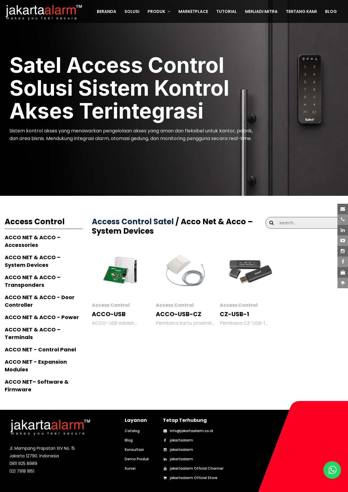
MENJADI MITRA (261, 11)
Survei (130, 468)
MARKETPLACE (193, 11)
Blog (129, 440)
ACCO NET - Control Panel (40, 349)
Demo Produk (137, 459)
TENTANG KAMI (301, 11)
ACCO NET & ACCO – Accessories (32, 241)
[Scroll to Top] (342, 283)
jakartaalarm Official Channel (193, 468)
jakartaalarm (178, 440)
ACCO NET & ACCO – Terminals (32, 333)
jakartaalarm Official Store (190, 478)
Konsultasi (134, 449)
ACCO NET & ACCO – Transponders (32, 281)
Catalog (132, 431)
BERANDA (106, 11)
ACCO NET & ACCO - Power (42, 317)
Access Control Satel (133, 221)
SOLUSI (131, 11)
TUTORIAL (226, 11)
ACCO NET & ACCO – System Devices (32, 261)
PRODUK (159, 11)
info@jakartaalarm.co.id (188, 431)
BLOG (331, 11)
